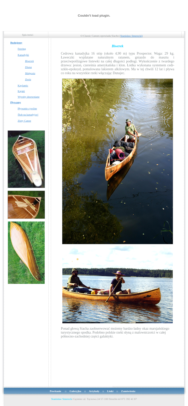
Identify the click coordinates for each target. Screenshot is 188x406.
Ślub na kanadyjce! (28, 114)
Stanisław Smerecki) (131, 35)
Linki (110, 391)
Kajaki (21, 91)
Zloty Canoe (24, 120)
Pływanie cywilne (27, 108)
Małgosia (30, 73)
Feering (22, 48)
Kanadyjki (23, 54)
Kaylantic (23, 85)
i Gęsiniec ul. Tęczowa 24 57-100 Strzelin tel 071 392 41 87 (94, 398)
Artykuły (94, 391)
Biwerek (29, 60)
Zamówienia (128, 391)
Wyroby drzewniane (29, 96)
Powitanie (56, 391)
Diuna (28, 67)
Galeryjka (75, 391)
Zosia (28, 79)
